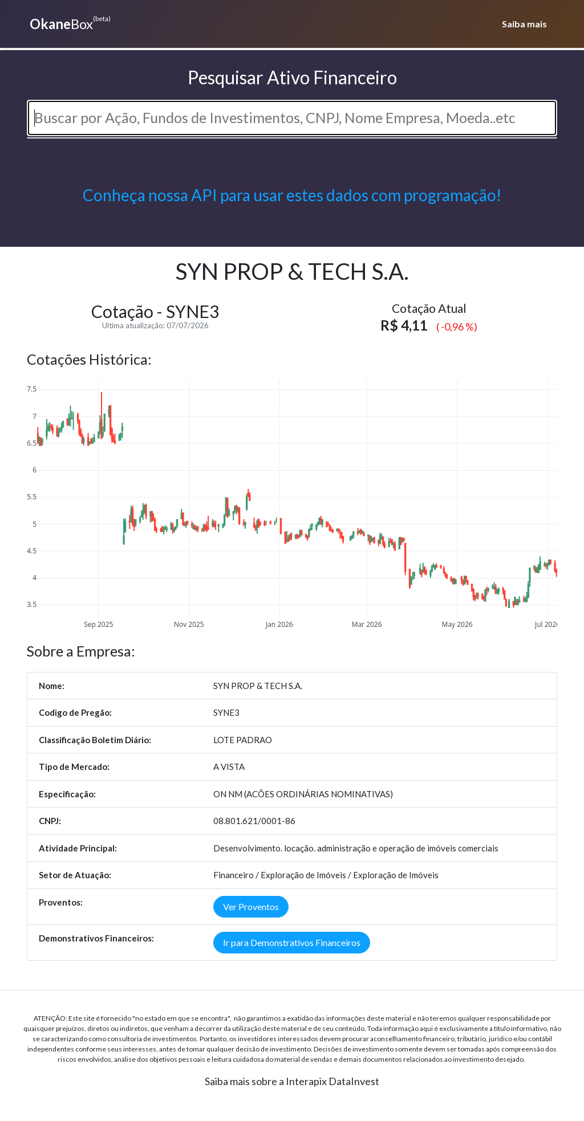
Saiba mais (524, 23)
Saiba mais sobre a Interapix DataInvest (292, 1081)
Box (69, 23)
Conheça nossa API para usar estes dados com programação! (292, 195)
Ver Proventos (251, 906)
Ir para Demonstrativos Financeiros (291, 942)
